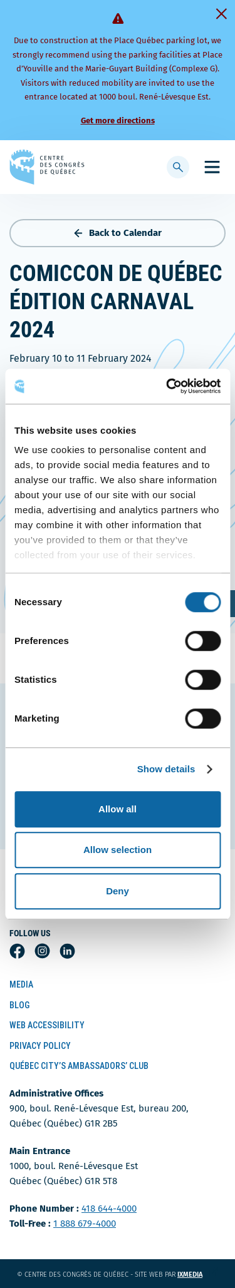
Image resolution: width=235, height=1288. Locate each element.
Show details (166, 769)
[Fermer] (221, 14)
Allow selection (117, 849)
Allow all (117, 809)
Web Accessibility (47, 1025)
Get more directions (118, 120)
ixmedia (197, 1274)
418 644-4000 (109, 1208)
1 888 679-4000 (84, 1223)
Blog (19, 1005)
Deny (117, 891)
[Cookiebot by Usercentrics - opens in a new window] (167, 386)
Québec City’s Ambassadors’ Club (79, 1066)
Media (21, 984)
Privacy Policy (40, 1046)
